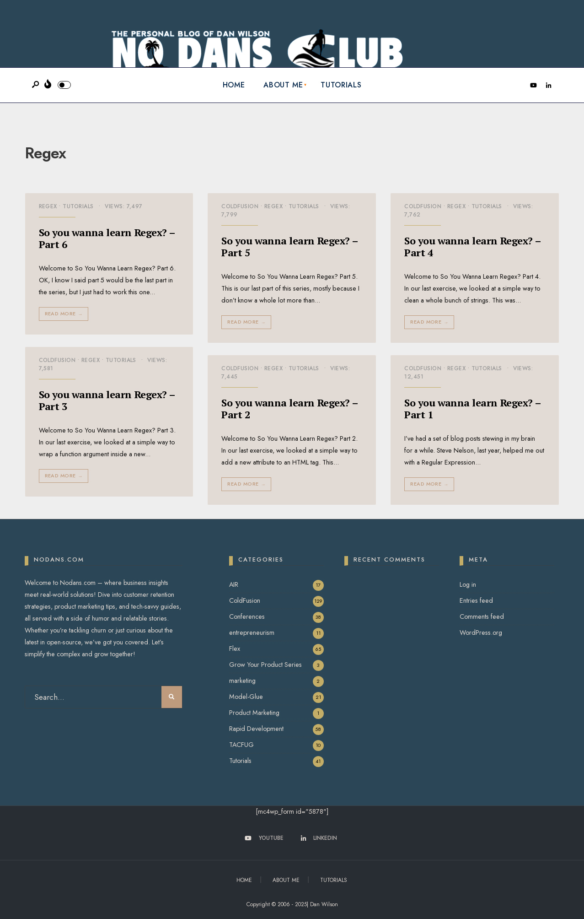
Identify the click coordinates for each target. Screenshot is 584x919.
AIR (233, 584)
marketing (242, 680)
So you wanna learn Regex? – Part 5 (289, 246)
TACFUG (241, 744)
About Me (283, 85)
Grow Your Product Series (265, 664)
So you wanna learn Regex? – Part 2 (289, 408)
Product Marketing (254, 712)
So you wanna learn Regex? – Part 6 (107, 238)
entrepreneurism (251, 632)
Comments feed (482, 616)
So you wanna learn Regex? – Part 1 (472, 408)
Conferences (247, 616)
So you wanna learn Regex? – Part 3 (107, 400)
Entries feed (476, 600)
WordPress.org (481, 632)
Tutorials (341, 85)
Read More (65, 314)
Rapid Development (256, 728)
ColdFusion (239, 206)
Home (234, 85)
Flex (234, 648)
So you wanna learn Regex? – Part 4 (472, 246)
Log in (468, 584)
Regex (48, 206)
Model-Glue (246, 696)
